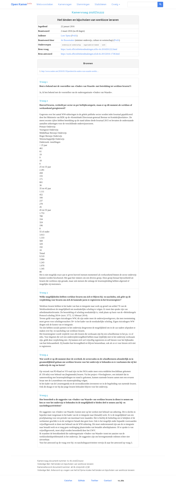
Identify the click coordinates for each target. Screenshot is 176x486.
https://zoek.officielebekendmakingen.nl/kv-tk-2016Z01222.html (89, 49)
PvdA (74, 35)
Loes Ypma (66, 35)
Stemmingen (83, 4)
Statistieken (100, 4)
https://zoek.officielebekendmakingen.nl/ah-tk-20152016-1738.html (90, 54)
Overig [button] (115, 4)
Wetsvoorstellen (44, 4)
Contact (108, 481)
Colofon (68, 481)
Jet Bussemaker (67, 40)
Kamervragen (65, 4)
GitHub (81, 481)
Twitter (94, 481)
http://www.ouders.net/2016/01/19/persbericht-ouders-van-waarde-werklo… (70, 71)
